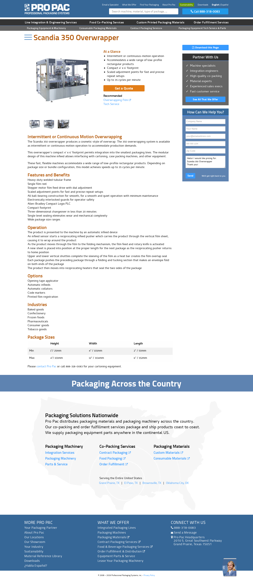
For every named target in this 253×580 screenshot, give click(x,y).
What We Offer (129, 4)
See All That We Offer (205, 99)
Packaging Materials (113, 537)
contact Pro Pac (46, 367)
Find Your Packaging (149, 4)
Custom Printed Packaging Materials (160, 22)
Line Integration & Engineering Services (51, 22)
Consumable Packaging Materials (98, 28)
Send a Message (184, 532)
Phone (205, 143)
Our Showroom (34, 542)
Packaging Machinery (60, 458)
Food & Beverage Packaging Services (125, 546)
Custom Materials (168, 452)
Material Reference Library (43, 556)
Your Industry (33, 546)
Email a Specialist (110, 4)
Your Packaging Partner (40, 527)
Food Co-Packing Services (107, 22)
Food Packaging (112, 458)
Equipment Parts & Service (116, 556)
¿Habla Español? (35, 565)
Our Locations (34, 537)
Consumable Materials (172, 458)
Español (224, 4)
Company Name (205, 121)
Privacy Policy (149, 575)
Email (205, 136)
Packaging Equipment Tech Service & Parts (202, 28)
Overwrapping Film (117, 100)
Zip (205, 151)
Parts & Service (56, 464)
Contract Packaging (115, 452)
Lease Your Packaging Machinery (120, 560)
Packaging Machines (112, 532)
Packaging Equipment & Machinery (46, 28)
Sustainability (186, 4)
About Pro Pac (168, 4)
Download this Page (205, 47)
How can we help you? (205, 161)
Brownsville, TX (151, 483)
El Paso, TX (131, 483)
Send (190, 175)
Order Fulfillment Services (211, 22)
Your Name (205, 128)
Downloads (203, 4)
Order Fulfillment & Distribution (121, 551)
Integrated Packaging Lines (117, 527)
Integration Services (59, 452)
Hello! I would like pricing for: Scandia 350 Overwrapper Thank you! (205, 162)
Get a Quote (124, 88)
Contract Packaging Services (146, 28)
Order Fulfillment (113, 464)
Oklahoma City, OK (177, 483)
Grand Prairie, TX (109, 483)
